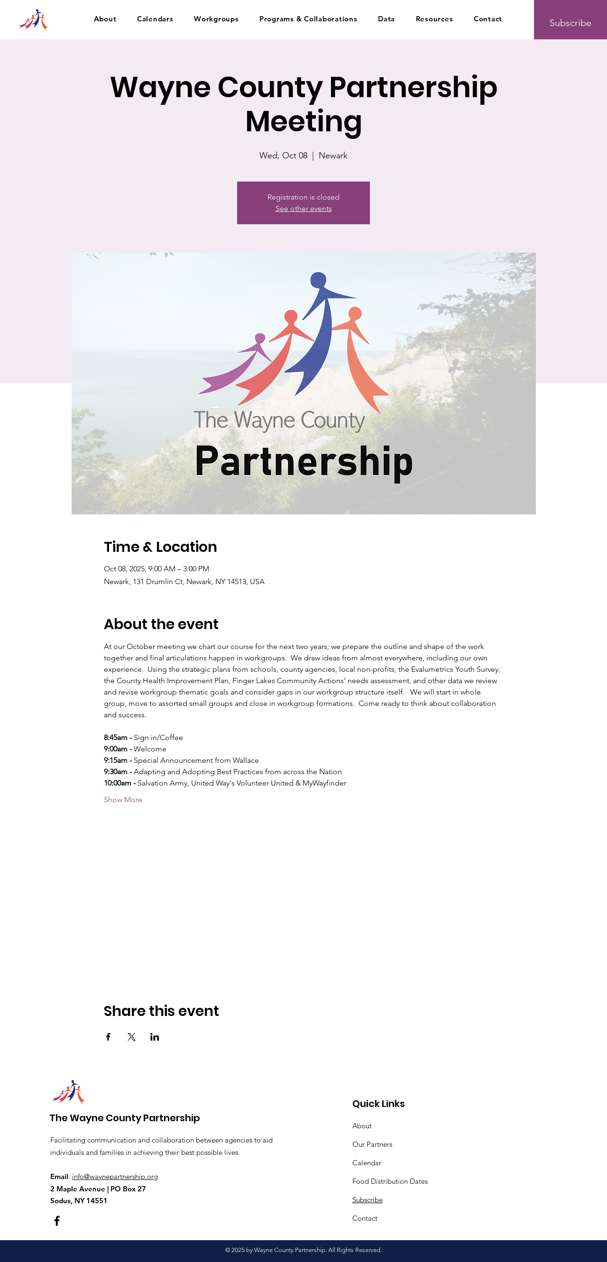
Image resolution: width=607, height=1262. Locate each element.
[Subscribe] (570, 22)
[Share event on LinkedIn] (154, 1037)
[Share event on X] (131, 1037)
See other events (304, 208)
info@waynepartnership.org (115, 1176)
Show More (123, 799)
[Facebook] (57, 1220)
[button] (105, 18)
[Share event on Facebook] (108, 1037)
